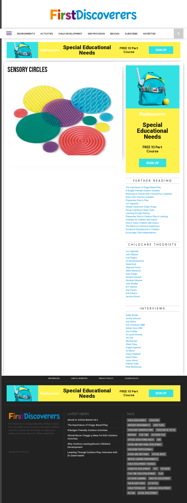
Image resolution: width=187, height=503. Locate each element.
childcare (154, 420)
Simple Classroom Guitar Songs (141, 207)
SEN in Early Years (136, 483)
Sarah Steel (131, 357)
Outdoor (165, 468)
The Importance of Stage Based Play (143, 187)
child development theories (141, 463)
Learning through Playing (138, 213)
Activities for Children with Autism (141, 219)
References (54, 378)
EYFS (155, 468)
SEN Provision (96, 33)
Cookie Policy (132, 378)
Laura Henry (132, 360)
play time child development (141, 473)
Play (161, 473)
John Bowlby (132, 283)
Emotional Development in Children (142, 229)
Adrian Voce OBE (134, 328)
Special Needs (158, 454)
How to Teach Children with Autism (142, 223)
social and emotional (138, 454)
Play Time (143, 434)
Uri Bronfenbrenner (135, 261)
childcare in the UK (165, 429)
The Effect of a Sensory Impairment (143, 226)
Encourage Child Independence (141, 232)
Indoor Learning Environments (143, 458)
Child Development (70, 33)
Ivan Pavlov (131, 290)
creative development (159, 478)
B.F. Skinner (131, 287)
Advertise (149, 33)
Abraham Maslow (134, 280)
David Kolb (131, 264)
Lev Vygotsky (132, 203)
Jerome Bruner (133, 296)
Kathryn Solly (132, 363)
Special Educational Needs (141, 439)
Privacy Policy (106, 378)
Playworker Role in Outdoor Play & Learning (147, 216)
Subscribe (131, 33)
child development (137, 420)
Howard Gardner (134, 277)
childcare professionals (140, 449)
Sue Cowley (131, 331)
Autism (131, 492)
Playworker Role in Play (137, 200)
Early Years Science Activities (140, 197)
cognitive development (139, 468)
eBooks (114, 33)
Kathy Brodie (132, 315)
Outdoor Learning (137, 478)
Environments (26, 33)
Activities (46, 33)
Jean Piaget (131, 274)
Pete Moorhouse (134, 367)
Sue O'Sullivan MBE (135, 325)
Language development (159, 488)
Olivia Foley (131, 344)
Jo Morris (130, 351)
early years (159, 425)
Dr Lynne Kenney (134, 334)
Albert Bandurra (133, 270)
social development (147, 492)
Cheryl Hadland (133, 354)
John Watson (132, 254)
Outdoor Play (158, 434)
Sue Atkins (131, 321)
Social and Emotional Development (145, 444)
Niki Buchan (131, 341)
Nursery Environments (139, 425)
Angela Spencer (133, 347)
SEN (158, 439)
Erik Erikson (131, 293)
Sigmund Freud (133, 267)
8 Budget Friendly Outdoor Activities (143, 190)
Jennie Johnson (133, 318)
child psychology (136, 488)
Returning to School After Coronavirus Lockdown (149, 194)
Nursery (132, 434)
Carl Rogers (131, 258)
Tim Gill (129, 338)
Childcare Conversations (140, 429)
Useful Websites (79, 378)
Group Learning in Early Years (140, 210)
